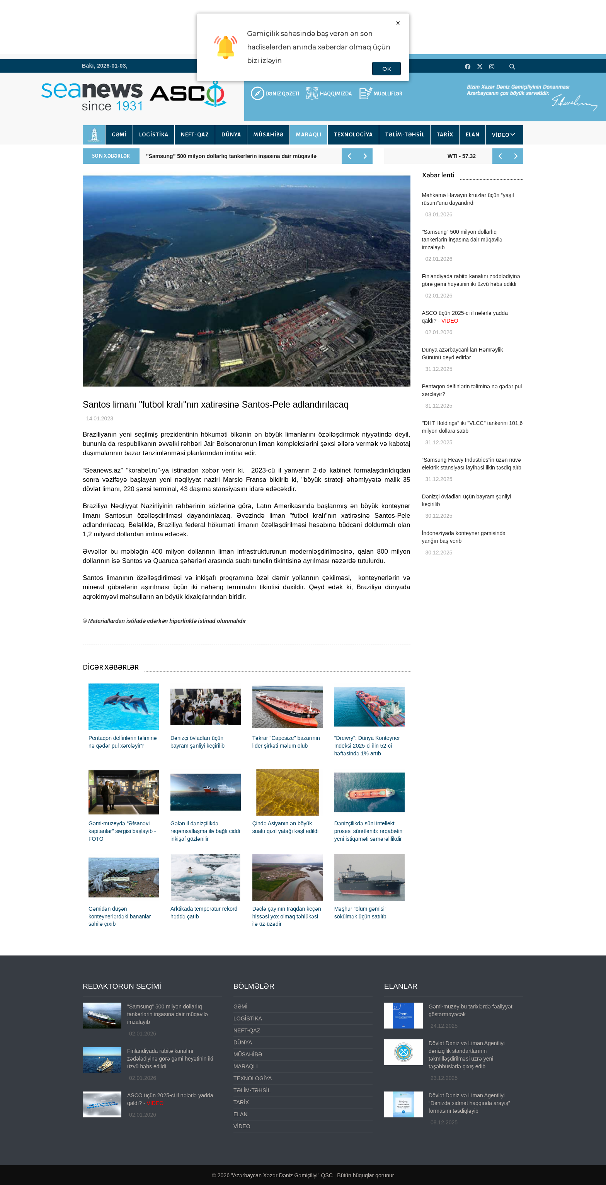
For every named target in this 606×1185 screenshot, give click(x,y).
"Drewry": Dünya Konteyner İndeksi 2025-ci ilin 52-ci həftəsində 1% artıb (367, 746)
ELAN (473, 135)
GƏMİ (119, 135)
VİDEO (500, 135)
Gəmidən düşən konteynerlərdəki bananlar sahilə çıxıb (120, 916)
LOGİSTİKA (154, 135)
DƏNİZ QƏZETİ (282, 94)
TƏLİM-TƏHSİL (404, 135)
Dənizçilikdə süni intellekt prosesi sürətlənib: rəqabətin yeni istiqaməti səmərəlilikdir (368, 831)
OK (386, 68)
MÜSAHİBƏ (269, 135)
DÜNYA (231, 135)
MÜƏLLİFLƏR (388, 94)
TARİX (445, 135)
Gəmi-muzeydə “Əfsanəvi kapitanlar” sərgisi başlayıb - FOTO (122, 831)
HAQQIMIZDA (336, 94)
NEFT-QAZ (195, 135)
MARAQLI (309, 135)
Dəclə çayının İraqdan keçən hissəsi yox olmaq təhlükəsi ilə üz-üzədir (286, 916)
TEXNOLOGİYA (353, 135)
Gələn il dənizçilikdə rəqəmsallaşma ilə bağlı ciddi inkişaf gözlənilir (205, 831)
